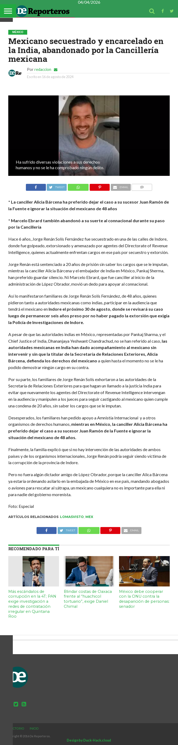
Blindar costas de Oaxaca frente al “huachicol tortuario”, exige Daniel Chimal (88, 599)
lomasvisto (72, 517)
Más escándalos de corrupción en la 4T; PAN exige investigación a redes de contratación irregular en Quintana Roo (32, 604)
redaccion (42, 69)
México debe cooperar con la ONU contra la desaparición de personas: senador (144, 599)
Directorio (15, 728)
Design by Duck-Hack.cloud (89, 740)
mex (89, 517)
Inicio (34, 728)
